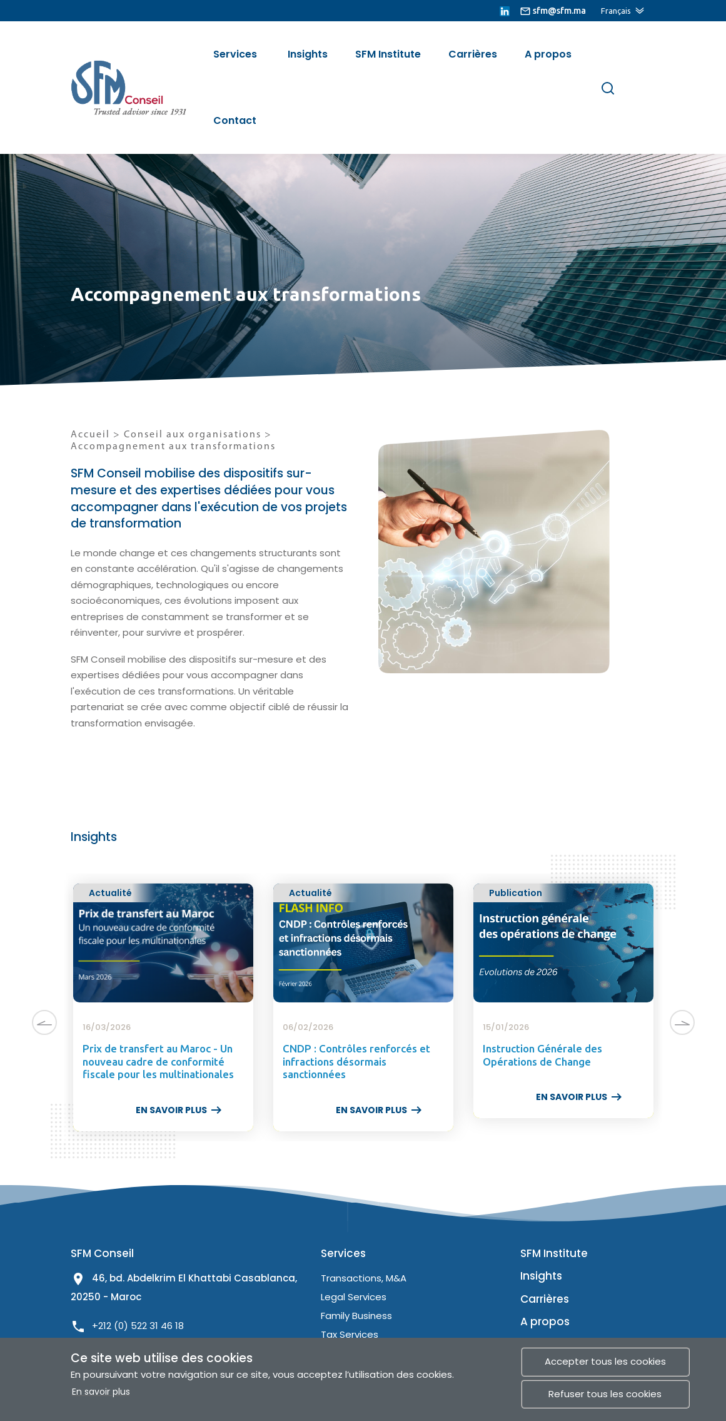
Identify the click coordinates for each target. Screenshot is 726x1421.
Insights (308, 54)
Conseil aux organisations (194, 435)
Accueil (90, 435)
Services (235, 54)
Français (616, 10)
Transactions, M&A (363, 1278)
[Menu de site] (643, 86)
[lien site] (121, 87)
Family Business (356, 1315)
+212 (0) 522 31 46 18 (138, 1325)
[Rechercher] (608, 87)
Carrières (472, 54)
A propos (548, 54)
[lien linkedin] (505, 10)
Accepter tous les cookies (605, 1361)
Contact (234, 120)
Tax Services (349, 1334)
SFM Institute (388, 54)
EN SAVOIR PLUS (180, 1110)
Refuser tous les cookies (605, 1393)
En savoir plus (101, 1391)
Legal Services (353, 1296)
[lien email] (553, 10)
